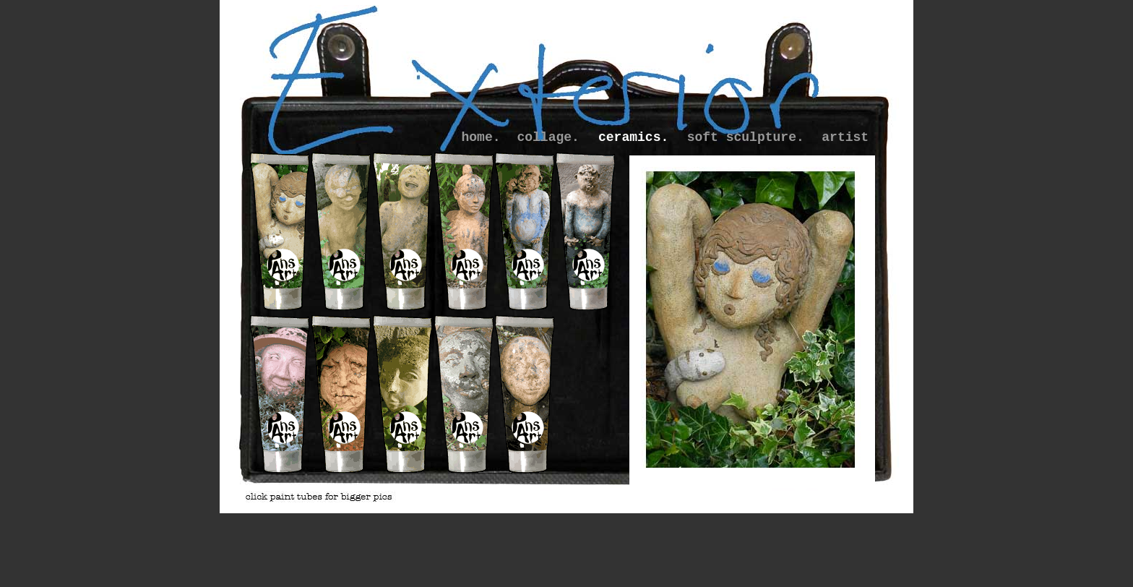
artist (845, 137)
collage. (548, 137)
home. (481, 137)
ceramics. (633, 137)
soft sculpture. (745, 137)
